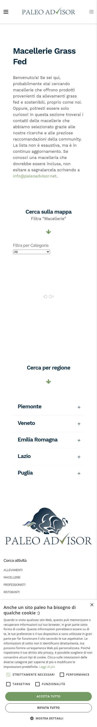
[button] (49, 718)
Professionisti (14, 584)
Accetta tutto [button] (48, 696)
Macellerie (12, 577)
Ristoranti (12, 592)
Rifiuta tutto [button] (48, 708)
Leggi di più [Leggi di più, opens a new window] (47, 667)
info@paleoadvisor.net (34, 176)
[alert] (48, 663)
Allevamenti (13, 570)
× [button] (91, 605)
